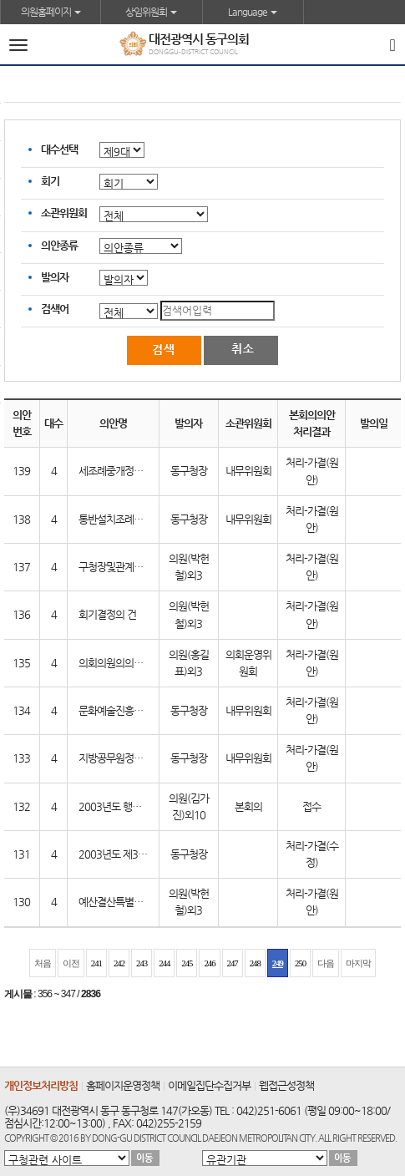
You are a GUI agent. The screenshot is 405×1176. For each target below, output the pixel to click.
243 (141, 963)
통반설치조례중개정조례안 (133, 519)
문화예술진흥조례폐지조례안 (138, 710)
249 (277, 963)
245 (186, 963)
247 (232, 963)
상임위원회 (151, 12)
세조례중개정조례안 (119, 470)
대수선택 (59, 149)
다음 (325, 963)
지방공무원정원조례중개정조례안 (147, 758)
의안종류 (59, 245)
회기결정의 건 (107, 614)
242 (119, 963)
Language (252, 12)
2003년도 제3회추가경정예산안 (144, 854)
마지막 (358, 963)
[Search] (392, 44)
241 (96, 963)
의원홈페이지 (51, 12)
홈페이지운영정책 (122, 1085)
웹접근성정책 (286, 1085)
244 (164, 963)
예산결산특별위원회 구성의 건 (140, 901)
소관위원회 (64, 212)
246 (209, 963)
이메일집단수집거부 (209, 1085)
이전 (71, 963)
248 (255, 963)
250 (300, 963)
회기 (50, 181)
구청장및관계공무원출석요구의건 (147, 566)
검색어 (54, 308)
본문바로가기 (0, 0)
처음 (42, 963)
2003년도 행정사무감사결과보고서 (151, 806)
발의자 (54, 277)
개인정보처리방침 (41, 1085)
